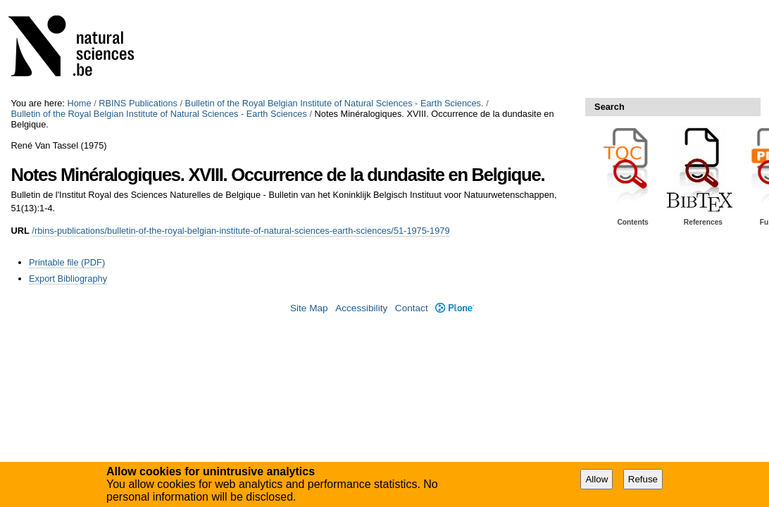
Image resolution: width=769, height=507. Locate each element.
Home (79, 103)
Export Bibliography (68, 278)
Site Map (309, 308)
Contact (411, 308)
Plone (454, 308)
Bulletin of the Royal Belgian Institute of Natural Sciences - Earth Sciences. (334, 103)
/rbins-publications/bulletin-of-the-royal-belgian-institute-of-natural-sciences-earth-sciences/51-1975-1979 (240, 230)
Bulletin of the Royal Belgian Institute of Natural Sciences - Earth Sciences (158, 113)
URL (20, 230)
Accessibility (361, 308)
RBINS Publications (138, 103)
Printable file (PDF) (67, 262)
